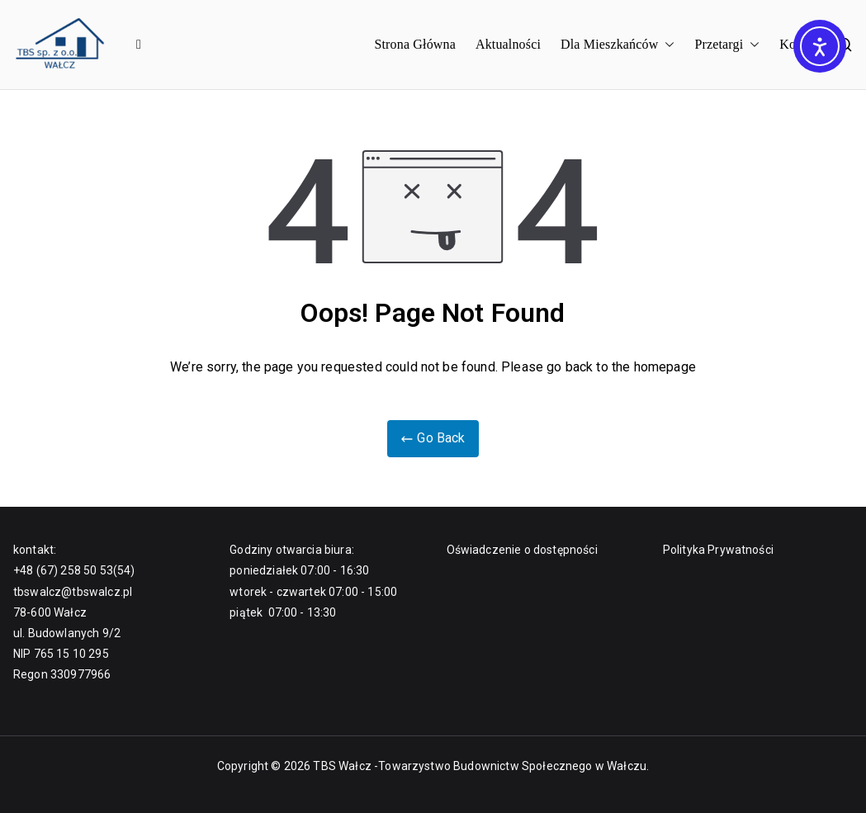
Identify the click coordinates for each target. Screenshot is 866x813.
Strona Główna (415, 44)
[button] (666, 45)
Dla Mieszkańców (617, 45)
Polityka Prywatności (718, 549)
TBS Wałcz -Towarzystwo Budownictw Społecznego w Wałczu (479, 766)
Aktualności (508, 44)
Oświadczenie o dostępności (522, 549)
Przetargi (727, 45)
